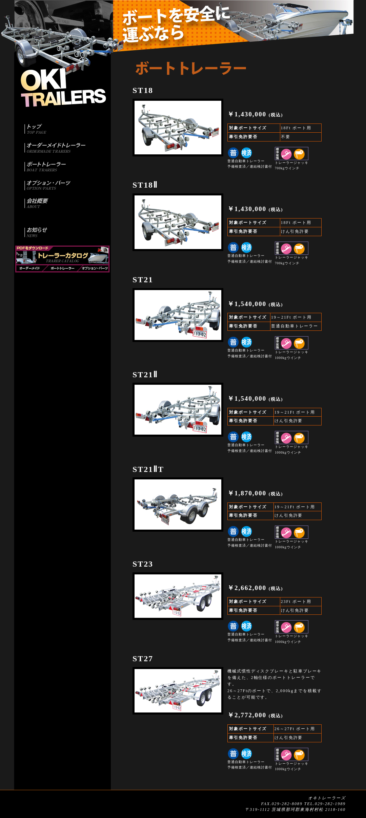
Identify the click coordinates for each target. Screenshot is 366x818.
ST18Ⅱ (145, 184)
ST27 (143, 658)
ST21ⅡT (148, 469)
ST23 (143, 563)
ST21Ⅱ (145, 374)
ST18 (143, 90)
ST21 (143, 279)
